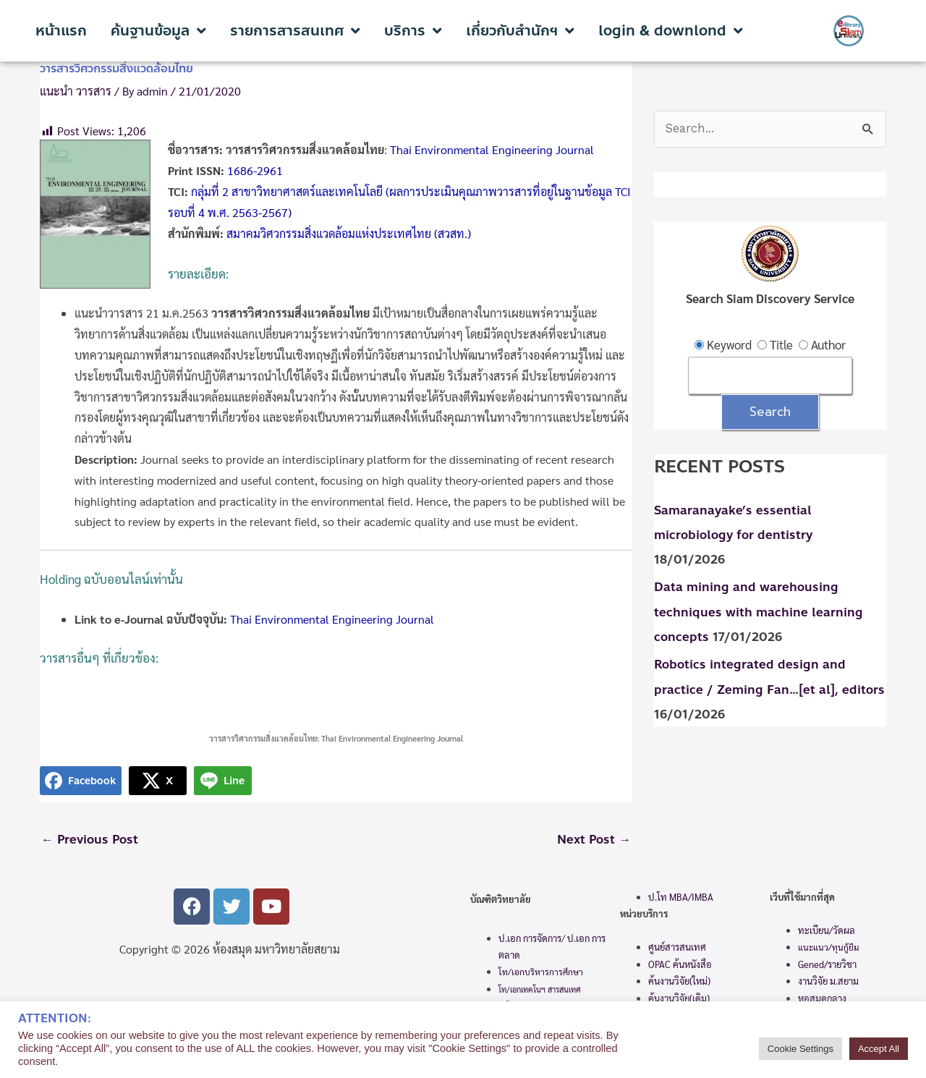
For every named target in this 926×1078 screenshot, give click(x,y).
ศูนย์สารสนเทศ (677, 947)
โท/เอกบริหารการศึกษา (540, 972)
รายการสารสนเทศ (295, 31)
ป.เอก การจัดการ (529, 939)
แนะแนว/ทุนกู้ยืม (828, 948)
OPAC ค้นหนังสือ (680, 965)
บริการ (413, 31)
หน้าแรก (61, 31)
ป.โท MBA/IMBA (680, 897)
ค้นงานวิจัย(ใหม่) (679, 981)
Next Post (593, 840)
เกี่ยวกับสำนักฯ (520, 31)
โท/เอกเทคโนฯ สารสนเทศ (539, 990)
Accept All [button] (878, 1048)
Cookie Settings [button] (800, 1048)
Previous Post (90, 840)
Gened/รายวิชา (827, 965)
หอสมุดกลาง (822, 999)
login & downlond (670, 31)
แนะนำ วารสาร (75, 90)
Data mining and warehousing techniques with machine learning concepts (758, 613)
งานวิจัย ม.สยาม (828, 981)
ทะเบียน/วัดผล (826, 931)
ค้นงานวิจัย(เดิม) (679, 998)
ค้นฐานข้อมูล (158, 31)
